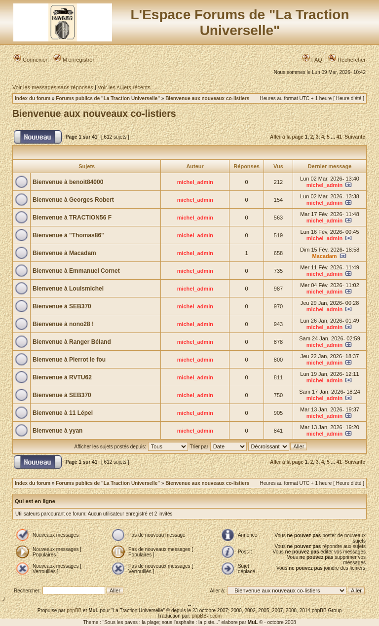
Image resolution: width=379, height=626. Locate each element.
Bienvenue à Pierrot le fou (69, 359)
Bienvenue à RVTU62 (62, 377)
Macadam (324, 256)
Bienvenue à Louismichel (68, 288)
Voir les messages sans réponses (52, 87)
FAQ (312, 60)
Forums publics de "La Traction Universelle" (108, 98)
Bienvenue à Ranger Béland (72, 341)
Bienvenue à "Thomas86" (68, 235)
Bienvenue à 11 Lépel (63, 412)
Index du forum (32, 98)
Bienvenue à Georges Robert (73, 199)
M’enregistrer (73, 60)
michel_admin (195, 182)
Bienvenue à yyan (57, 430)
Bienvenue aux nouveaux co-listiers (207, 98)
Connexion (31, 60)
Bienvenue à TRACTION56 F (72, 217)
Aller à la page (286, 137)
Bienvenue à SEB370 (62, 306)
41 (339, 137)
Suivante (354, 137)
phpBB (74, 610)
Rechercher (347, 60)
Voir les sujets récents (124, 87)
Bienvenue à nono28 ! (63, 324)
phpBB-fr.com (207, 616)
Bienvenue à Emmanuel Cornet (76, 270)
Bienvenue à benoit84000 (68, 182)
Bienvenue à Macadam (64, 253)
